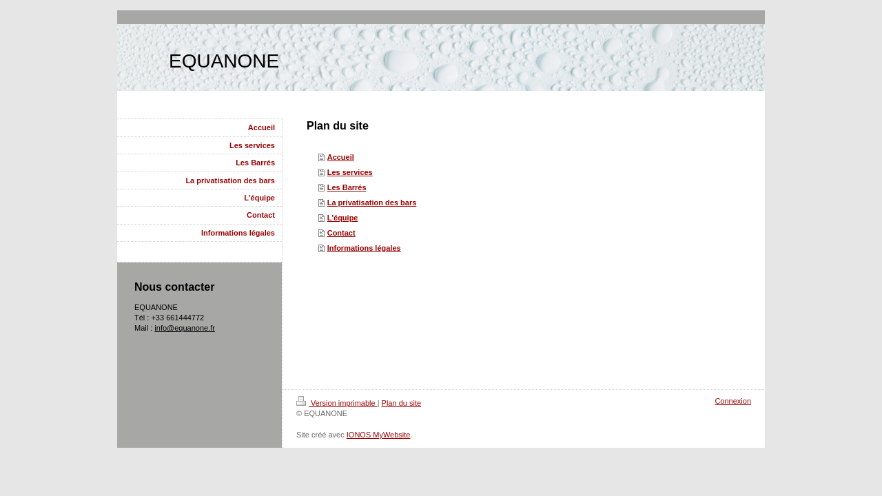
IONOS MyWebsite (379, 435)
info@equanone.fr (184, 328)
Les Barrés (347, 187)
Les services (350, 172)
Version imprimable (337, 403)
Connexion (733, 401)
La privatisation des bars (372, 202)
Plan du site (401, 403)
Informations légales (364, 248)
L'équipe (342, 218)
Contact (341, 233)
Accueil (340, 157)
